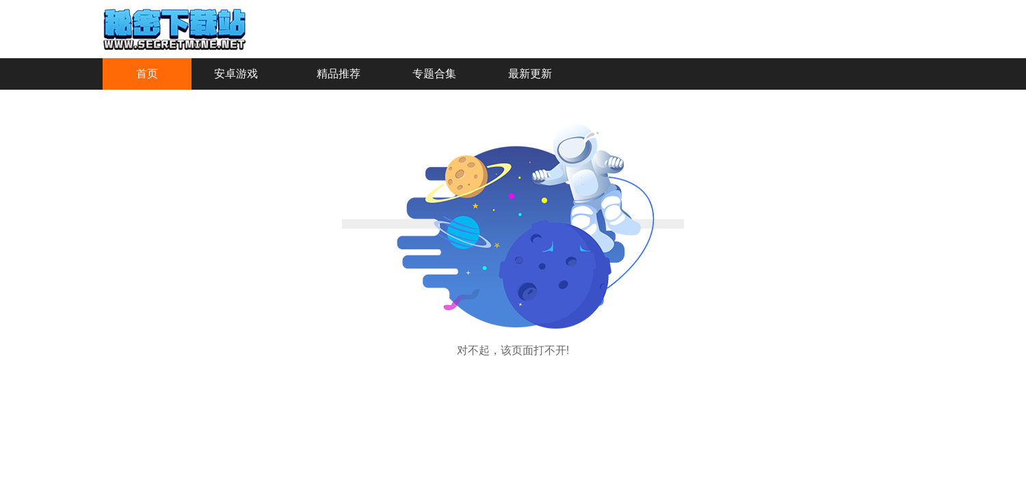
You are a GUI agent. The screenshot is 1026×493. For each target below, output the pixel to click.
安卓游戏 (236, 73)
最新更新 (530, 73)
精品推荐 (338, 73)
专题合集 (434, 73)
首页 (147, 73)
